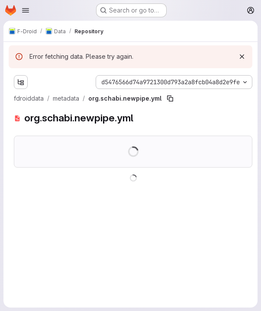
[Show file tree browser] (21, 82)
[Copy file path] (170, 98)
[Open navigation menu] (25, 10)
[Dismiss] (242, 56)
